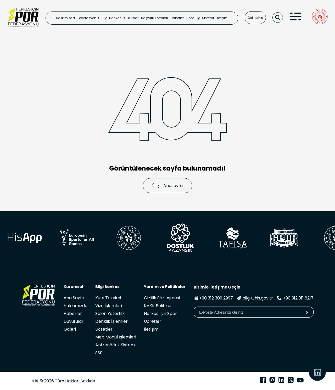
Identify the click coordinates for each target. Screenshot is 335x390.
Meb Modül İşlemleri (115, 337)
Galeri (70, 329)
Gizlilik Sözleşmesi (162, 298)
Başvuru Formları (154, 18)
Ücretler (104, 329)
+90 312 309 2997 (213, 298)
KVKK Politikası (159, 306)
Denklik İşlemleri (112, 321)
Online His (255, 17)
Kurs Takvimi (108, 298)
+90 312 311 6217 (295, 298)
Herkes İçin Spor (160, 313)
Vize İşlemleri (108, 306)
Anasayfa (167, 186)
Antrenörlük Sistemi (115, 345)
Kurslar (132, 18)
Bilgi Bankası (112, 18)
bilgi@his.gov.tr (255, 298)
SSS (98, 353)
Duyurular (73, 321)
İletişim (221, 18)
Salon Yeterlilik (110, 313)
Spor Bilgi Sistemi (200, 18)
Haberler (177, 18)
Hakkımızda (65, 18)
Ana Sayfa (74, 298)
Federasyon (86, 18)
